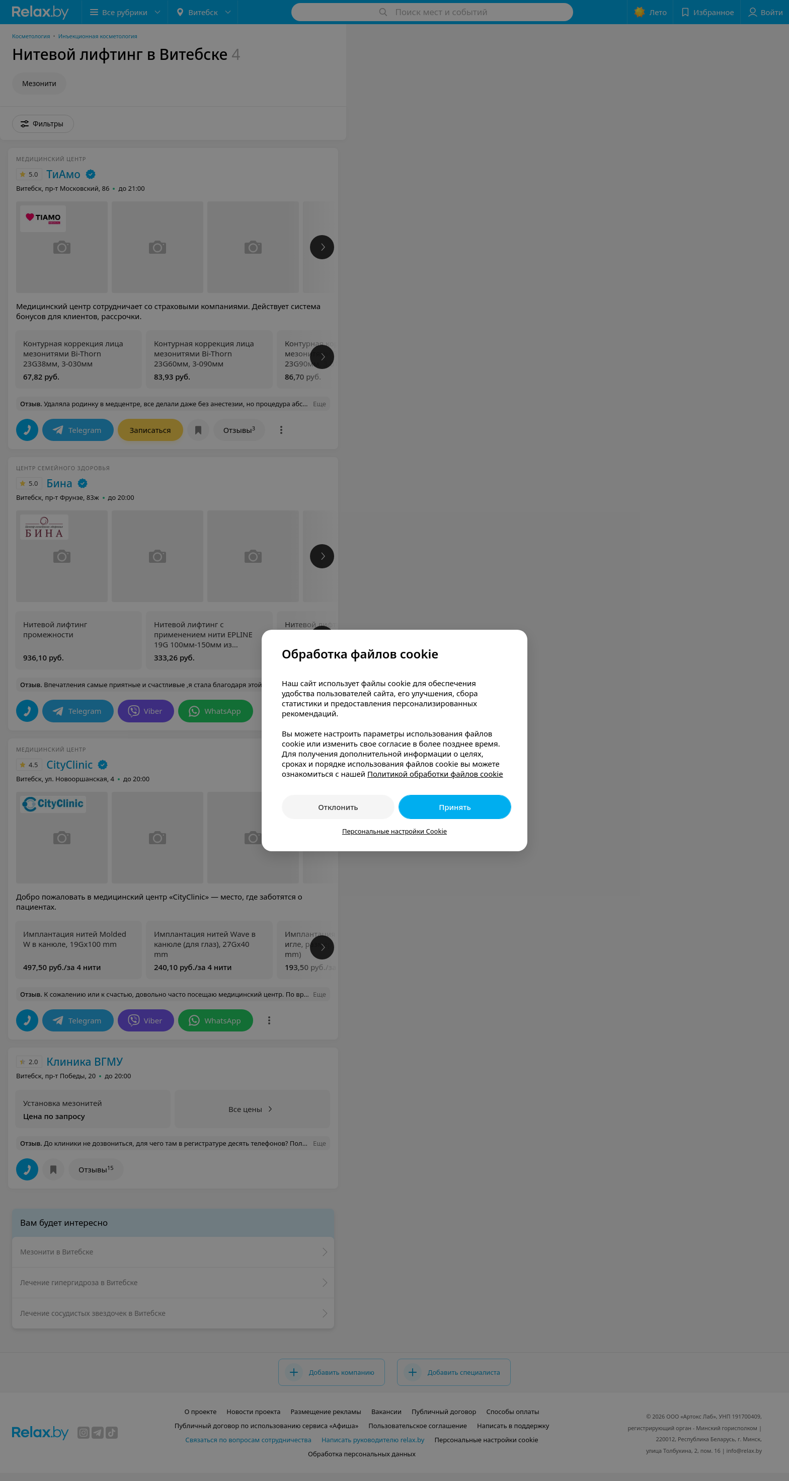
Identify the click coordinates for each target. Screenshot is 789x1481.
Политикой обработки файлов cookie (435, 774)
